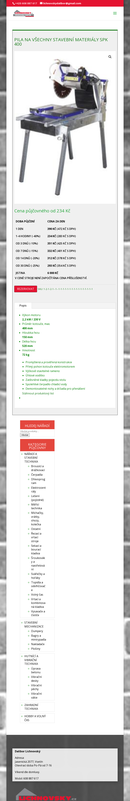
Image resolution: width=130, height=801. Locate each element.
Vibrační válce (36, 695)
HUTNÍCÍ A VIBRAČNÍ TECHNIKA (31, 660)
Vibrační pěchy (36, 687)
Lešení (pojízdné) (37, 498)
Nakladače (38, 644)
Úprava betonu (35, 670)
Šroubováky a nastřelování (38, 563)
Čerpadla (36, 474)
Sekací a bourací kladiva (36, 549)
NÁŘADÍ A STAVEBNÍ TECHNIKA (31, 457)
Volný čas (37, 594)
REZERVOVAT (25, 289)
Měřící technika (36, 506)
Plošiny (35, 649)
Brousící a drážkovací (38, 468)
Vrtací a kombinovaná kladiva (38, 603)
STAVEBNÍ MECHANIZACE (34, 624)
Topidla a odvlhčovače (38, 586)
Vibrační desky (36, 678)
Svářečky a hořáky (38, 575)
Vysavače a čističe (38, 613)
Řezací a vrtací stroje (36, 537)
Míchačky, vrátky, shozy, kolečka (37, 518)
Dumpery (37, 631)
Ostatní (35, 529)
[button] (110, 57)
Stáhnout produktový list (38, 393)
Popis (23, 305)
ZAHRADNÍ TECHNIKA (31, 707)
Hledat (24, 434)
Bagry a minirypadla (38, 637)
